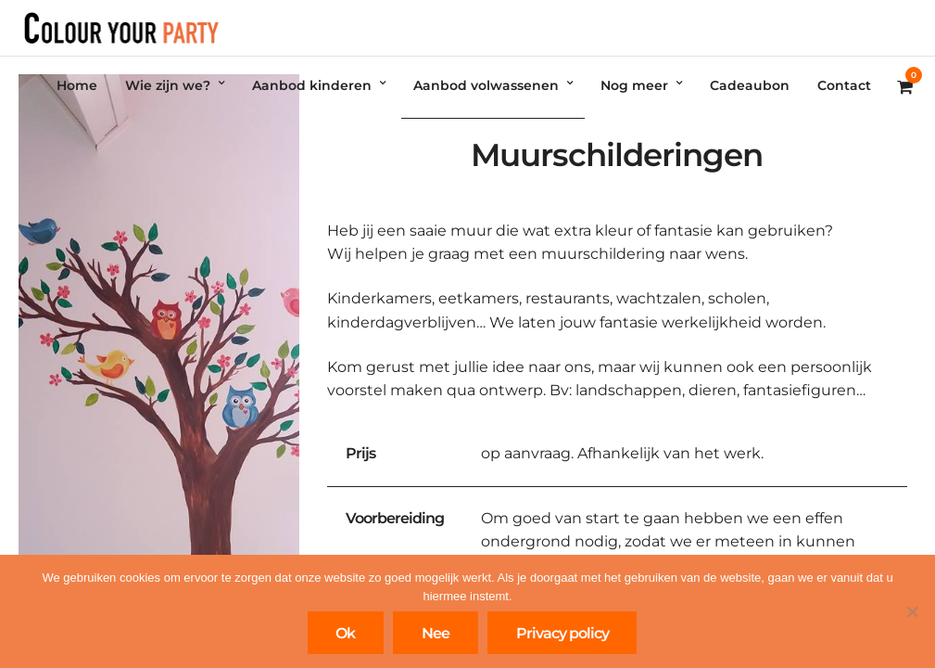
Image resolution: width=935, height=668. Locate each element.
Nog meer (634, 85)
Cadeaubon (750, 85)
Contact (844, 85)
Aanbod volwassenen (486, 85)
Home (77, 85)
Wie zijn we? (167, 85)
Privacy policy (562, 633)
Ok (345, 633)
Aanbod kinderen (312, 85)
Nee (435, 633)
